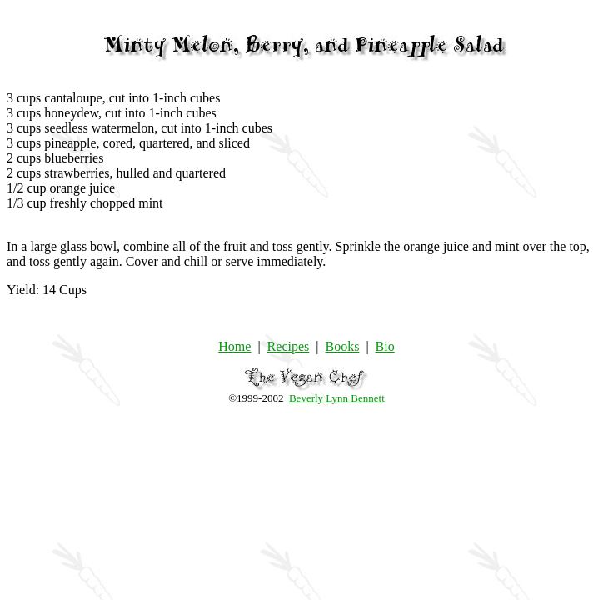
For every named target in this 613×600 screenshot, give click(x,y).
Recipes (288, 346)
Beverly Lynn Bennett (337, 398)
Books (342, 346)
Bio (385, 346)
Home (234, 346)
